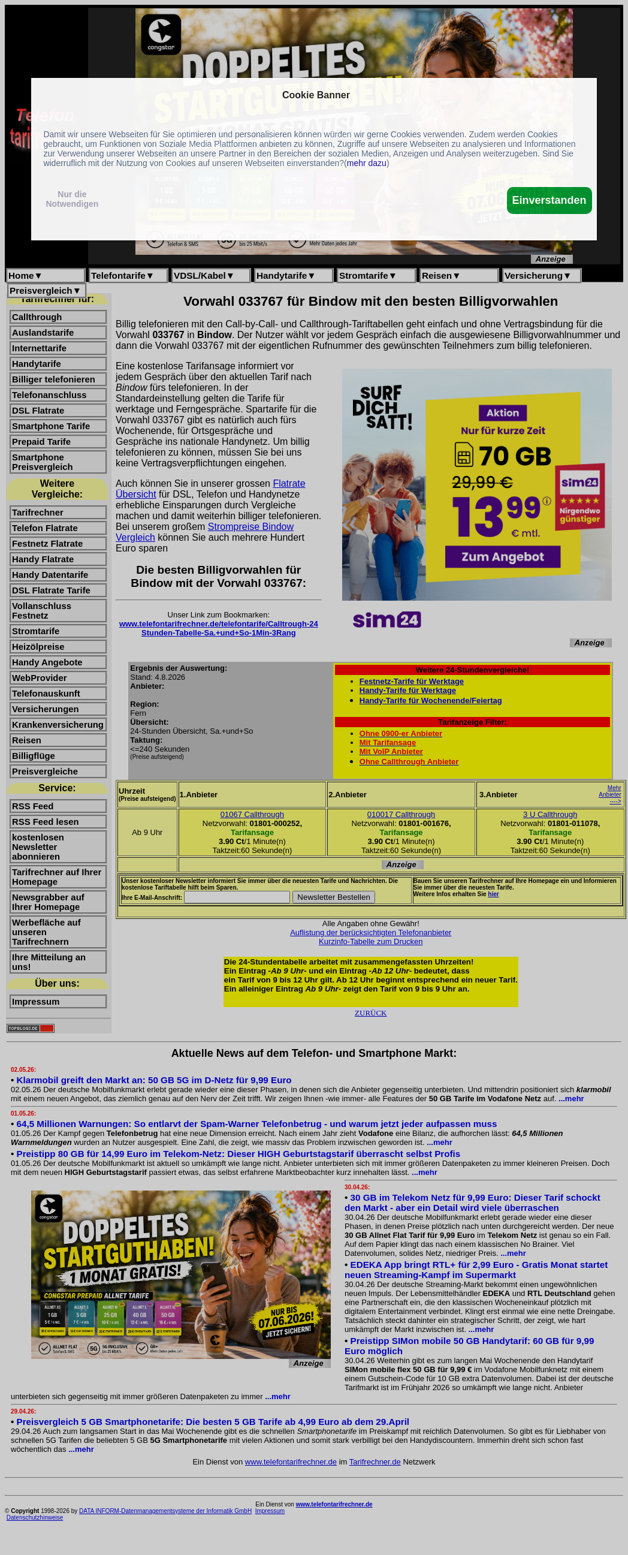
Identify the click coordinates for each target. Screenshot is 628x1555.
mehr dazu (367, 163)
